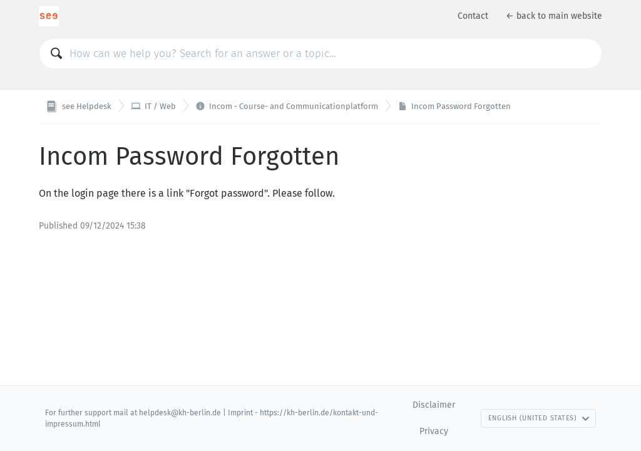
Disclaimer (434, 405)
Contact (473, 16)
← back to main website (554, 16)
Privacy (433, 431)
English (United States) (539, 418)
